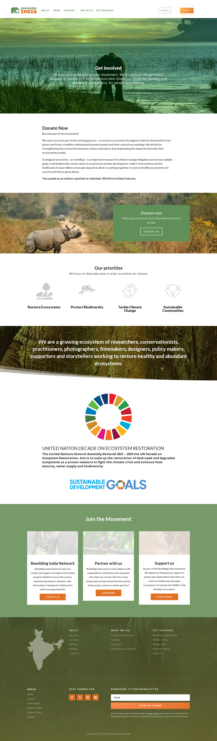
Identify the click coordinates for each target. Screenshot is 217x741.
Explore (69, 10)
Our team (73, 639)
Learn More (108, 593)
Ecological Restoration (122, 635)
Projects (87, 10)
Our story (74, 635)
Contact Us (151, 231)
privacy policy (153, 713)
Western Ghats (34, 707)
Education (116, 644)
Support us (158, 653)
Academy (73, 648)
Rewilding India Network (165, 635)
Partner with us (160, 639)
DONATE (187, 10)
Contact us (74, 653)
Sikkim (30, 694)
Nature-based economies (123, 648)
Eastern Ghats (34, 712)
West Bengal (33, 703)
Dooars (31, 698)
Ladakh (30, 716)
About (45, 10)
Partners (73, 644)
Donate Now (164, 596)
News (56, 10)
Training (115, 639)
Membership (159, 644)
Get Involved (104, 10)
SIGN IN (164, 10)
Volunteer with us (161, 648)
